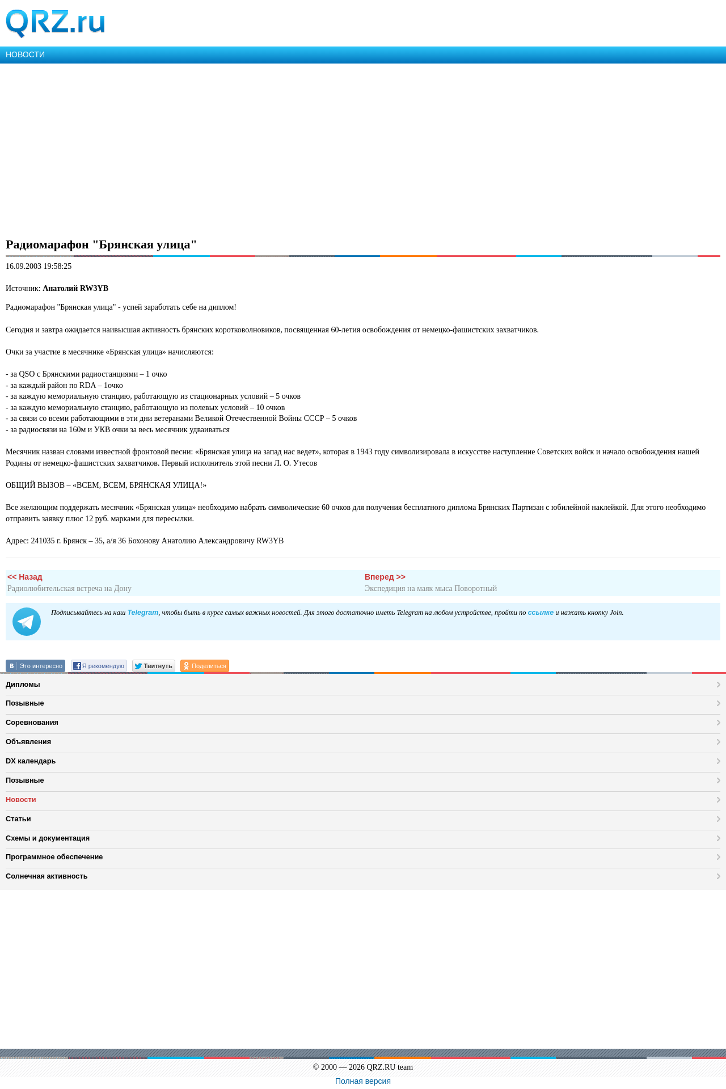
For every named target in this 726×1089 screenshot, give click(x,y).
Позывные (25, 703)
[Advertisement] (340, 148)
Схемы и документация (48, 838)
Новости (21, 799)
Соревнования (32, 722)
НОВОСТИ (25, 54)
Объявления (28, 741)
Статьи (18, 818)
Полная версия (363, 1081)
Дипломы (23, 684)
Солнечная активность (47, 876)
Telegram (142, 613)
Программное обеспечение (54, 856)
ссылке (541, 613)
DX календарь (31, 761)
